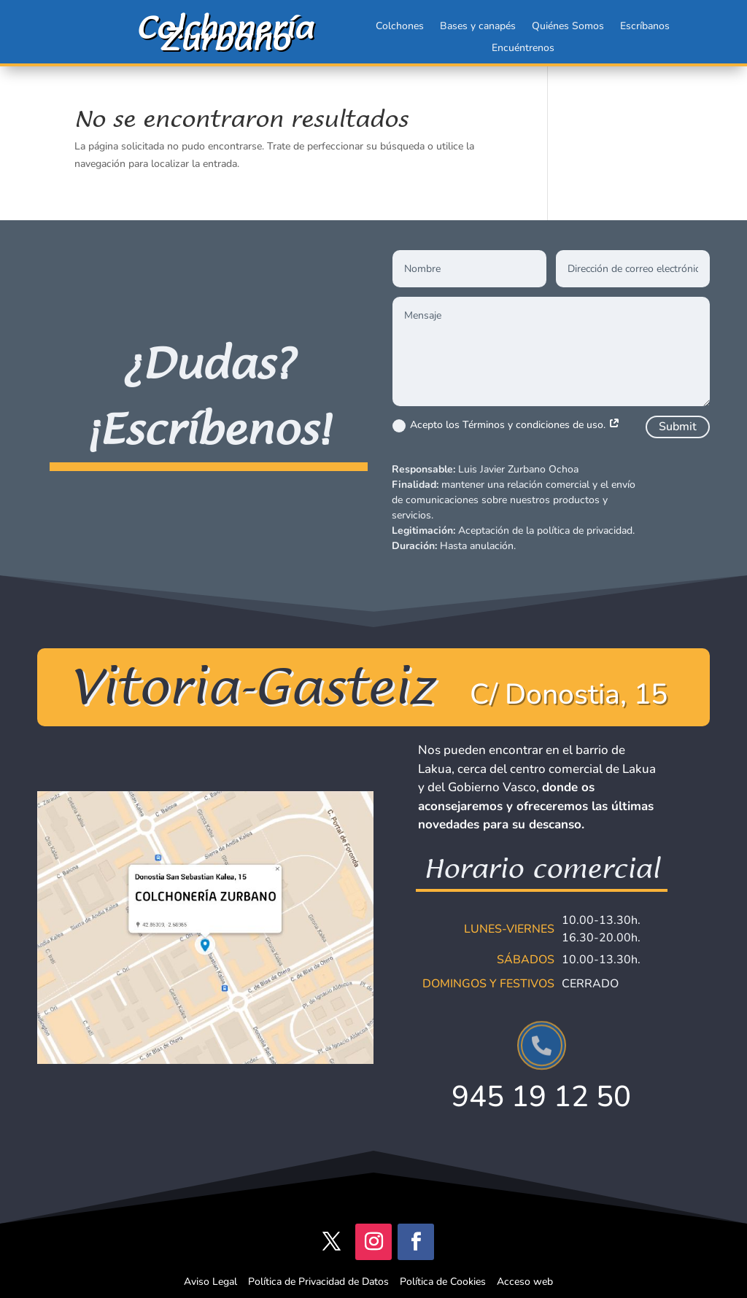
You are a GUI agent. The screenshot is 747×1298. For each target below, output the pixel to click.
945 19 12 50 (541, 1096)
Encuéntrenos (523, 49)
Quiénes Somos (568, 27)
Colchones (400, 27)
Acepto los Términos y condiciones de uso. (506, 425)
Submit (678, 427)
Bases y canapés (478, 27)
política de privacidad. (586, 530)
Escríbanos (645, 27)
